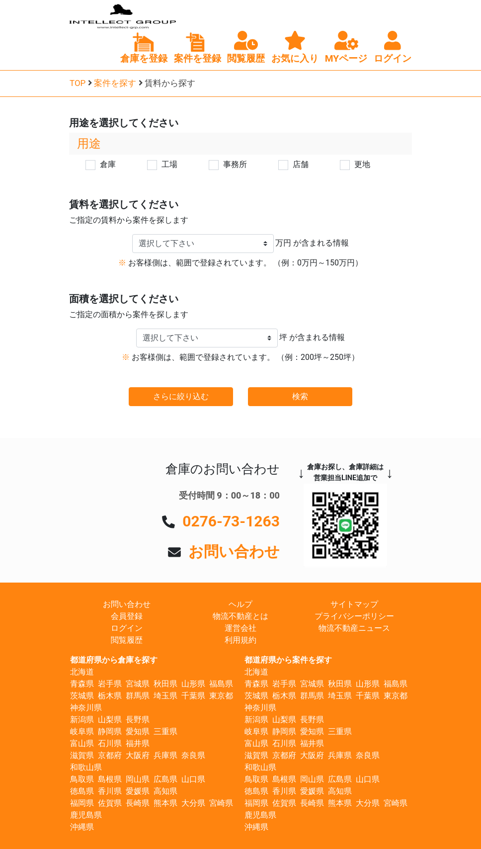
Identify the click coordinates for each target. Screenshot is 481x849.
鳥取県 (82, 779)
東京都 (221, 695)
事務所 (235, 164)
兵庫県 (165, 755)
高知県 (165, 791)
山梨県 (110, 719)
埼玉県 (165, 695)
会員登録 (127, 616)
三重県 (165, 731)
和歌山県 (86, 767)
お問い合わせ (234, 551)
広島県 (165, 779)
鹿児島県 (86, 815)
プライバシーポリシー (354, 616)
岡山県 (138, 779)
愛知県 (138, 731)
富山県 (82, 743)
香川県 (110, 791)
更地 (362, 164)
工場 (169, 164)
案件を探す (115, 83)
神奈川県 (86, 707)
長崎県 (138, 803)
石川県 (110, 743)
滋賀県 (82, 755)
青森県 (82, 683)
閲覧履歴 (127, 640)
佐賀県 (110, 803)
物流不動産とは (240, 616)
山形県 (193, 683)
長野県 (138, 719)
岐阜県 (82, 731)
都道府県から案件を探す (288, 660)
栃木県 (110, 695)
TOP (77, 83)
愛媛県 (138, 791)
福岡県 (82, 803)
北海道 (82, 672)
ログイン (127, 628)
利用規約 (240, 640)
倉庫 (108, 164)
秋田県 (165, 683)
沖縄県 (82, 827)
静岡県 (110, 731)
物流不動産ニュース (354, 628)
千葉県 (193, 695)
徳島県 (82, 791)
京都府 (110, 755)
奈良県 (193, 755)
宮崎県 (221, 803)
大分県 (193, 803)
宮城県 (138, 683)
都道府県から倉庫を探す (114, 660)
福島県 (221, 683)
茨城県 (82, 695)
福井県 (138, 743)
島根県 (110, 779)
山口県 (193, 779)
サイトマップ (354, 604)
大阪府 (138, 755)
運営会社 (240, 628)
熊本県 (165, 803)
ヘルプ (240, 604)
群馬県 (138, 695)
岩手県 (110, 683)
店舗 (301, 164)
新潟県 (82, 719)
